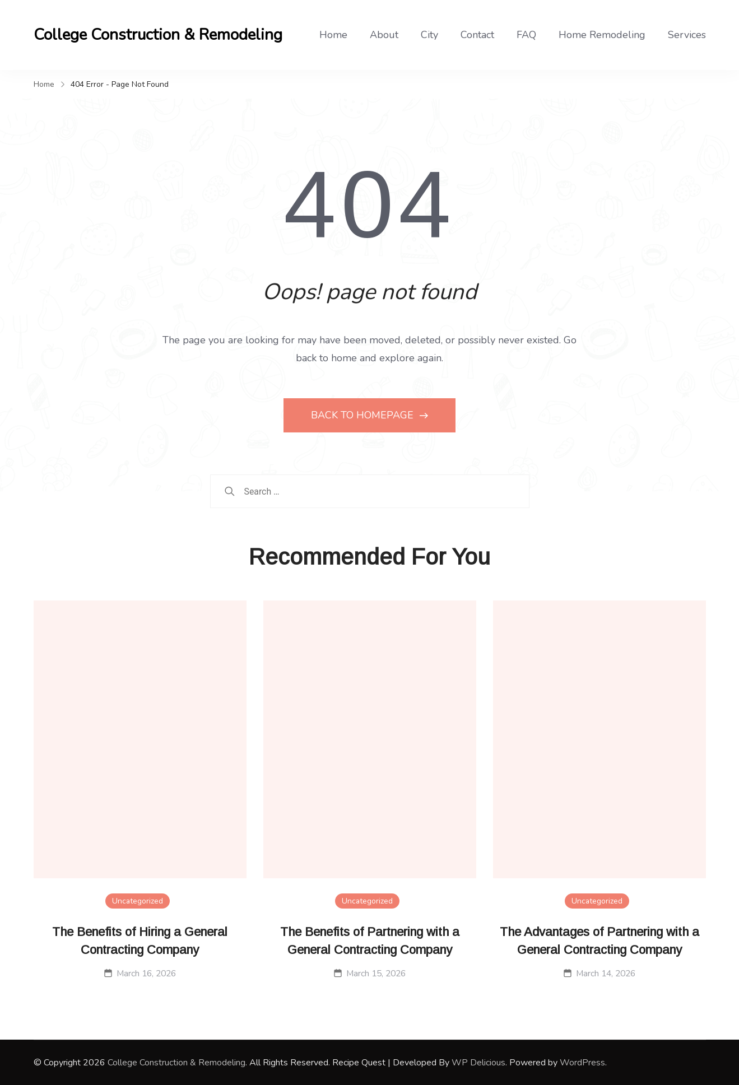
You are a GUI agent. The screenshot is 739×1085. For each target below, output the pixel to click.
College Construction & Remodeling (158, 34)
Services (687, 34)
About (384, 34)
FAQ (526, 34)
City (429, 34)
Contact (477, 34)
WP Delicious (478, 1062)
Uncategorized (137, 901)
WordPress (582, 1062)
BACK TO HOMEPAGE (363, 415)
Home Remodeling (602, 34)
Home (333, 34)
